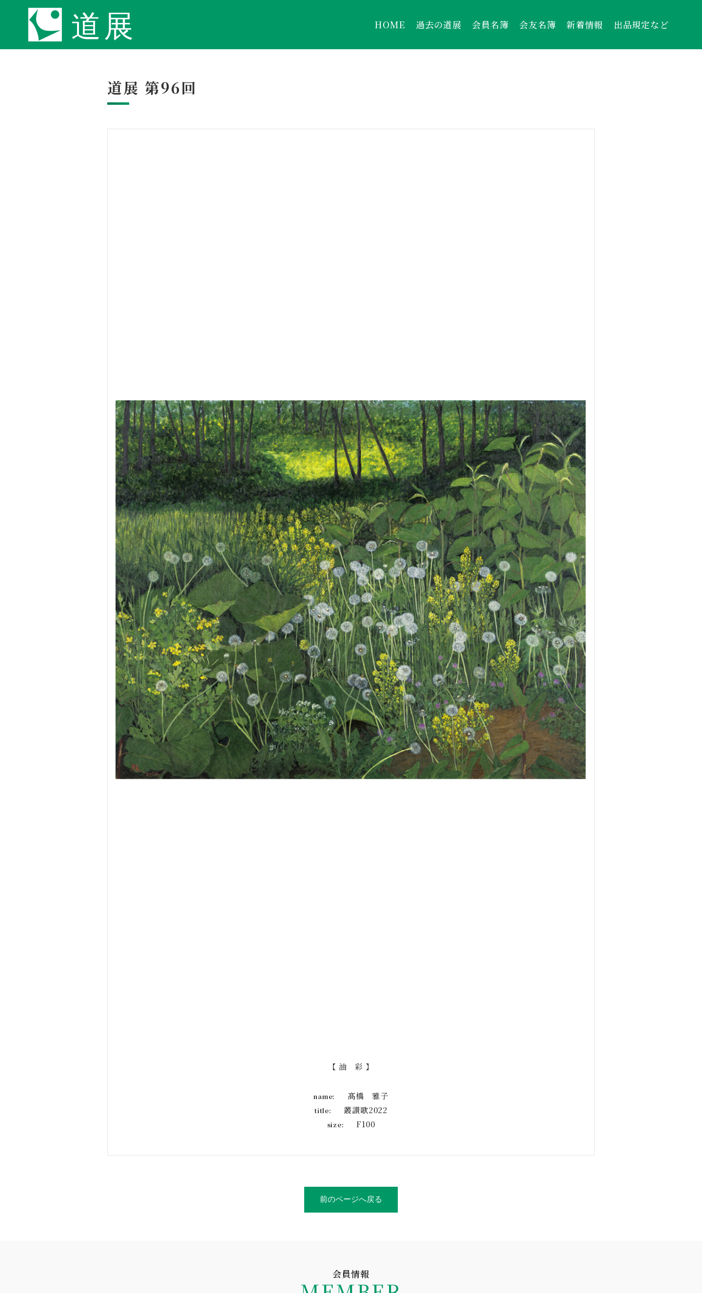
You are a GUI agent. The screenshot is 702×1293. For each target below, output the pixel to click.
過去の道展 (439, 24)
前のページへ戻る (351, 1199)
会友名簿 (537, 24)
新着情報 (584, 24)
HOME (389, 24)
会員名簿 (490, 24)
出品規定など (641, 24)
